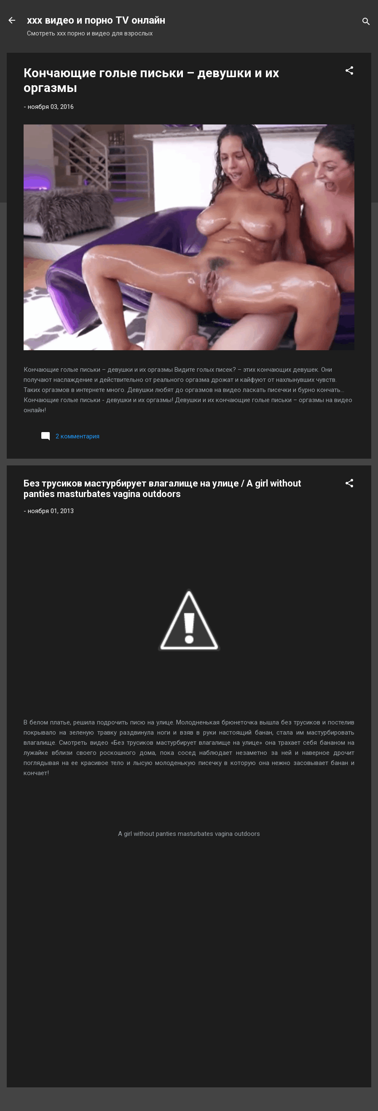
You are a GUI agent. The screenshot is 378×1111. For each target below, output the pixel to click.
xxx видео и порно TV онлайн (96, 20)
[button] (349, 71)
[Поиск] (366, 23)
